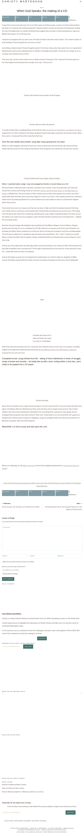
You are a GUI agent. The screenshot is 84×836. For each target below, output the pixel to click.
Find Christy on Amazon (39, 821)
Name (5, 557)
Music (42, 7)
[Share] (6, 17)
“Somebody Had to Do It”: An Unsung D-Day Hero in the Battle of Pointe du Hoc (63, 506)
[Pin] (17, 17)
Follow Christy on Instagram (13, 821)
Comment (7, 529)
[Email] (44, 17)
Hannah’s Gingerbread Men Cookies (15, 786)
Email (32, 557)
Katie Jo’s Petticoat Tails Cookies (14, 790)
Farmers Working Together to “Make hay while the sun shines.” (25, 794)
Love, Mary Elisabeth (15, 620)
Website (61, 557)
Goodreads (27, 821)
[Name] (14, 557)
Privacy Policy (68, 828)
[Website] (69, 557)
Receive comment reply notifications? (15, 568)
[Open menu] (80, 1)
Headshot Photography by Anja (29, 829)
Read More (42, 640)
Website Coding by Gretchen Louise (53, 829)
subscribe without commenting (11, 575)
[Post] (30, 17)
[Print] (58, 17)
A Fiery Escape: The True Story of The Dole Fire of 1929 (21, 506)
